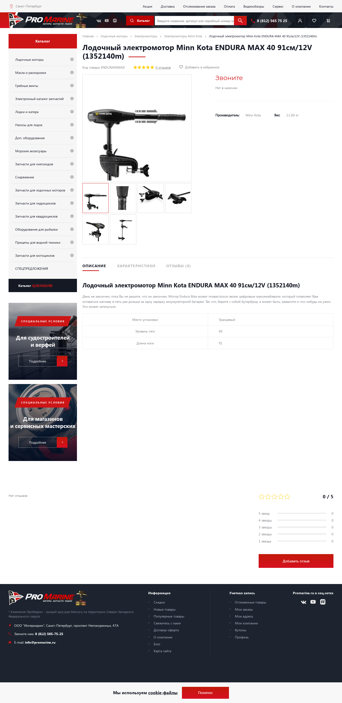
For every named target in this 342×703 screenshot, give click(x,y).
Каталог (35, 285)
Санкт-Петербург (29, 6)
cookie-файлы (163, 692)
